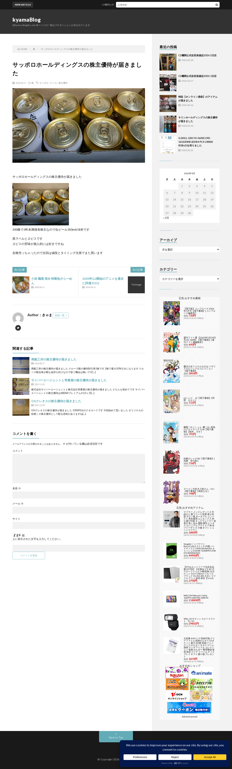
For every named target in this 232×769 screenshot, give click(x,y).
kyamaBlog (26, 19)
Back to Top (116, 737)
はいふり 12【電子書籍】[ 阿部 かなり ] (199, 399)
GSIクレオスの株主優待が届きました (56, 401)
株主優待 (63, 83)
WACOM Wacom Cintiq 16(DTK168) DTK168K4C (196, 596)
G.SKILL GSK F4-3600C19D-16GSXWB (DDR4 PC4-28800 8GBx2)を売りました (195, 142)
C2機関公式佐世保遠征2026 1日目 (197, 76)
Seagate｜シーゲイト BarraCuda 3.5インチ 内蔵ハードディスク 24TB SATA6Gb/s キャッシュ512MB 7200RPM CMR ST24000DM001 (200, 548)
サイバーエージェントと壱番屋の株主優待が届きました (69, 380)
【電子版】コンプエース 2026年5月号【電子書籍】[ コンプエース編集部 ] (199, 311)
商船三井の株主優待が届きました (53, 359)
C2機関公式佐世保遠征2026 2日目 (122, 4)
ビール (53, 83)
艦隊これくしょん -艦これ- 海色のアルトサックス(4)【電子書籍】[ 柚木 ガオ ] (199, 429)
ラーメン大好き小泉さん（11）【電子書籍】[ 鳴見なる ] (200, 489)
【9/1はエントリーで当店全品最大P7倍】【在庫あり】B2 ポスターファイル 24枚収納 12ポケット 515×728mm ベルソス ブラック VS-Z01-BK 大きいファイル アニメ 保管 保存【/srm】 (200, 572)
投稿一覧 (60, 315)
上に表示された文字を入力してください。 (37, 539)
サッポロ (43, 83)
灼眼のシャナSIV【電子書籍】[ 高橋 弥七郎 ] (199, 459)
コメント (17, 450)
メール (18, 503)
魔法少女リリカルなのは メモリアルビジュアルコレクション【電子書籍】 (200, 368)
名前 (16, 488)
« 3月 (166, 217)
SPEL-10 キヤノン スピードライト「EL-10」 (199, 619)
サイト (16, 518)
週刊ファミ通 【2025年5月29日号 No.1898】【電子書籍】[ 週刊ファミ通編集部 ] (200, 339)
